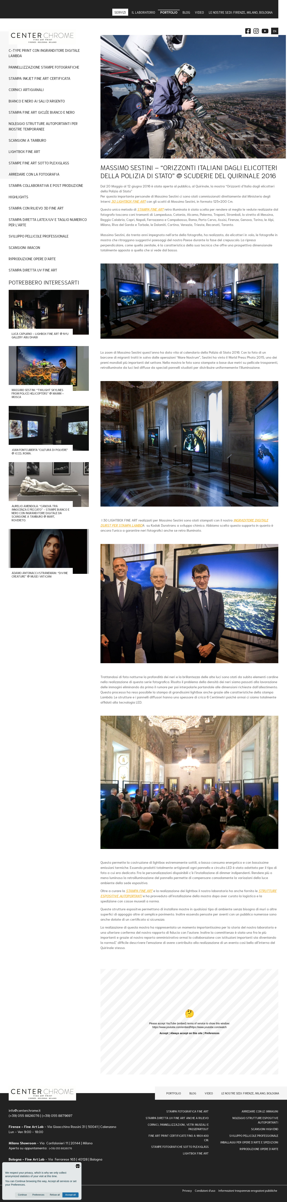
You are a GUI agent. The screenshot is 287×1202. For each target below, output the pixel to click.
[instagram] (256, 30)
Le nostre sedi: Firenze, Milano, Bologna (250, 1093)
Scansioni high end (264, 1129)
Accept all (70, 1195)
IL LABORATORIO (143, 12)
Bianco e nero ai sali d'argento (37, 100)
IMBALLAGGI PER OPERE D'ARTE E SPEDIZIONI (249, 1142)
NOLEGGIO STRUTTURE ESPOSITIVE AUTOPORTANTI (255, 1120)
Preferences (38, 1195)
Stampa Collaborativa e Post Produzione (46, 185)
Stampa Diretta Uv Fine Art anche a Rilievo (177, 1118)
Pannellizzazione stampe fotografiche (44, 66)
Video (209, 1093)
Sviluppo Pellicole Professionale (39, 235)
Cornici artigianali (26, 89)
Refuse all (55, 1195)
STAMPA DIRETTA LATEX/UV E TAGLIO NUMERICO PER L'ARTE (48, 222)
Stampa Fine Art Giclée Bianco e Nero (42, 112)
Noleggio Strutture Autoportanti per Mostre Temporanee (43, 126)
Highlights (18, 196)
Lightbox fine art (24, 151)
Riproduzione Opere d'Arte (32, 258)
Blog (193, 1093)
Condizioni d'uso (205, 1190)
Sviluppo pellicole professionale (253, 1135)
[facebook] (248, 30)
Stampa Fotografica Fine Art (187, 1111)
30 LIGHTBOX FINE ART (128, 201)
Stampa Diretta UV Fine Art (33, 269)
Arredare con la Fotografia (34, 174)
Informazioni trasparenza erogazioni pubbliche (247, 1190)
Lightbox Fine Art (196, 1153)
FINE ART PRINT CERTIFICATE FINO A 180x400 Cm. (179, 1137)
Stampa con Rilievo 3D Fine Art (36, 207)
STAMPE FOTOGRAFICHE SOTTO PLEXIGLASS (180, 1146)
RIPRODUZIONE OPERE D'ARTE (259, 1149)
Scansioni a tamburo (27, 140)
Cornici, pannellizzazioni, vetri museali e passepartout (178, 1126)
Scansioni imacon (24, 247)
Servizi (121, 12)
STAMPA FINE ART (150, 209)
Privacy (187, 1190)
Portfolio (174, 1093)
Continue (22, 1195)
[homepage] (42, 1093)
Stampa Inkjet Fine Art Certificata (39, 78)
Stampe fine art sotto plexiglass (39, 162)
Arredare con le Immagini (260, 1111)
